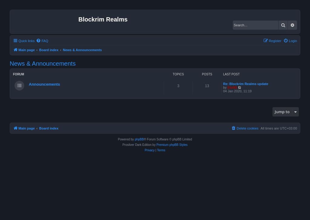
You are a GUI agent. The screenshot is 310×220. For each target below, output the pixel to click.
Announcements (44, 84)
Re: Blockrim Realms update (245, 84)
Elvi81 (232, 87)
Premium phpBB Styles (172, 144)
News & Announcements (43, 63)
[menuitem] (42, 40)
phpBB (139, 139)
